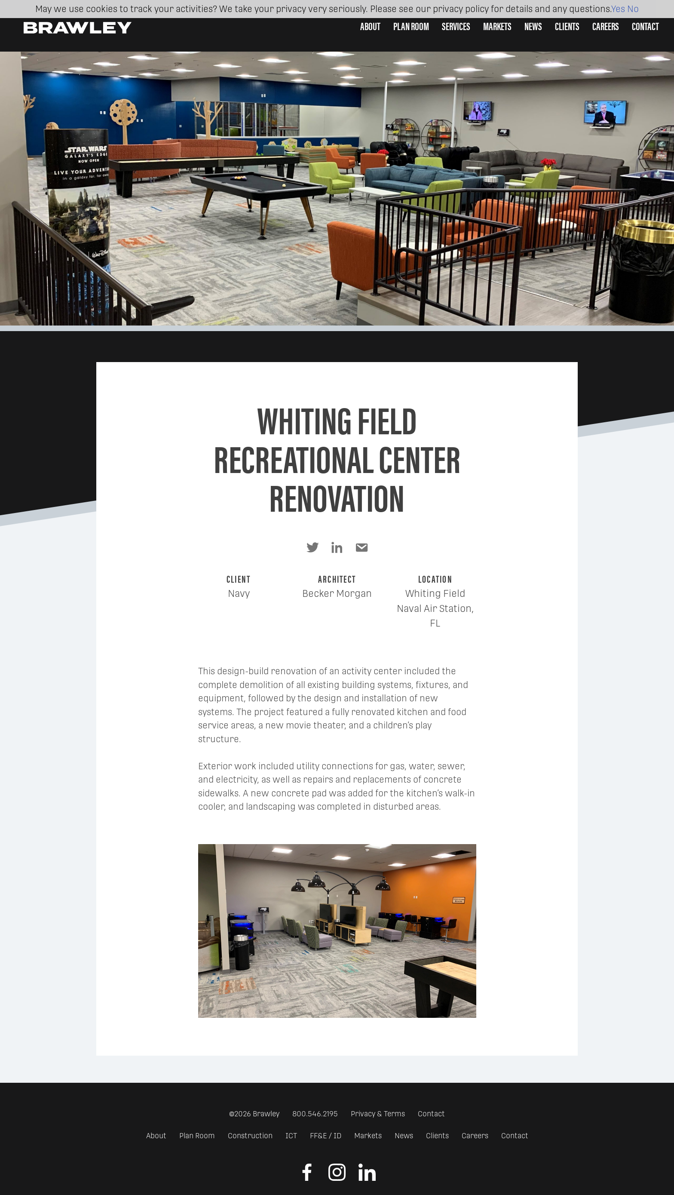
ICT (291, 1135)
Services (456, 25)
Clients (567, 25)
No (633, 8)
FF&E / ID (325, 1135)
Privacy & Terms (378, 1113)
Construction (250, 1135)
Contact (645, 25)
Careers (605, 25)
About (370, 25)
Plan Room (411, 25)
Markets (497, 25)
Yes (618, 8)
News (533, 25)
